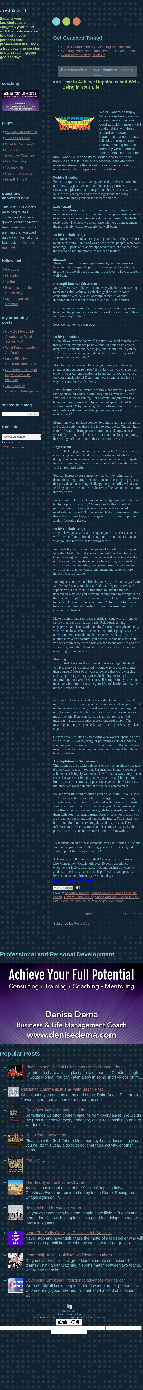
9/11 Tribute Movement (46, 1135)
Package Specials (18, 174)
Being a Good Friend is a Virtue (53, 1207)
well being (116, 901)
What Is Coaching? (19, 144)
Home (88, 914)
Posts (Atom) (83, 923)
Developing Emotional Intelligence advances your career (75, 1280)
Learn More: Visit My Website (83, 55)
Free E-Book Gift (17, 180)
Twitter (10, 282)
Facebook (12, 270)
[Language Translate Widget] (22, 437)
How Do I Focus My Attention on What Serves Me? (20, 336)
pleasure (67, 901)
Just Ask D (13, 10)
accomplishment (77, 893)
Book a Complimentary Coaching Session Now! (96, 47)
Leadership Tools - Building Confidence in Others (69, 1255)
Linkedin (11, 276)
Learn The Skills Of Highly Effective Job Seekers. (69, 1233)
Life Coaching (15, 161)
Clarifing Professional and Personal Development (98, 51)
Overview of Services (21, 132)
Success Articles (17, 138)
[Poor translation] (75, 1322)
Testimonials (14, 167)
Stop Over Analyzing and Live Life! (56, 1110)
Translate (13, 447)
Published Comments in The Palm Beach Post (62, 1089)
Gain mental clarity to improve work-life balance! (21, 375)
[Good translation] (62, 1322)
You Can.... (35, 1160)
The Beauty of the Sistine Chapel (55, 1182)
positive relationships (91, 901)
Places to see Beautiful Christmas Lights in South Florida (76, 1067)
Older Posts (132, 914)
